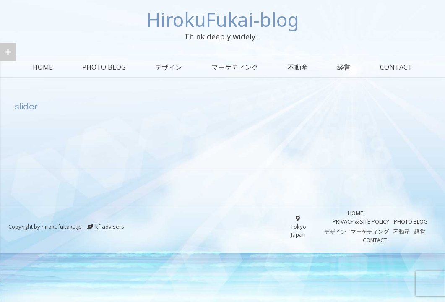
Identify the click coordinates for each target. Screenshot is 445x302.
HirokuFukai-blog (222, 19)
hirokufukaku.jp (62, 226)
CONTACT (396, 67)
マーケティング (234, 67)
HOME (43, 67)
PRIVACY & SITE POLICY (361, 221)
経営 (344, 67)
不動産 (298, 67)
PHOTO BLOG (104, 67)
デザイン (168, 67)
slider (26, 106)
